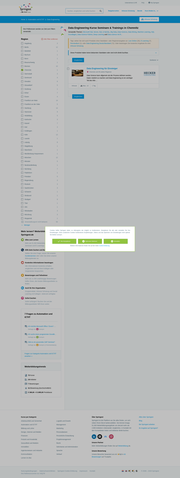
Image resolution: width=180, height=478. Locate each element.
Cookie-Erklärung (104, 245)
